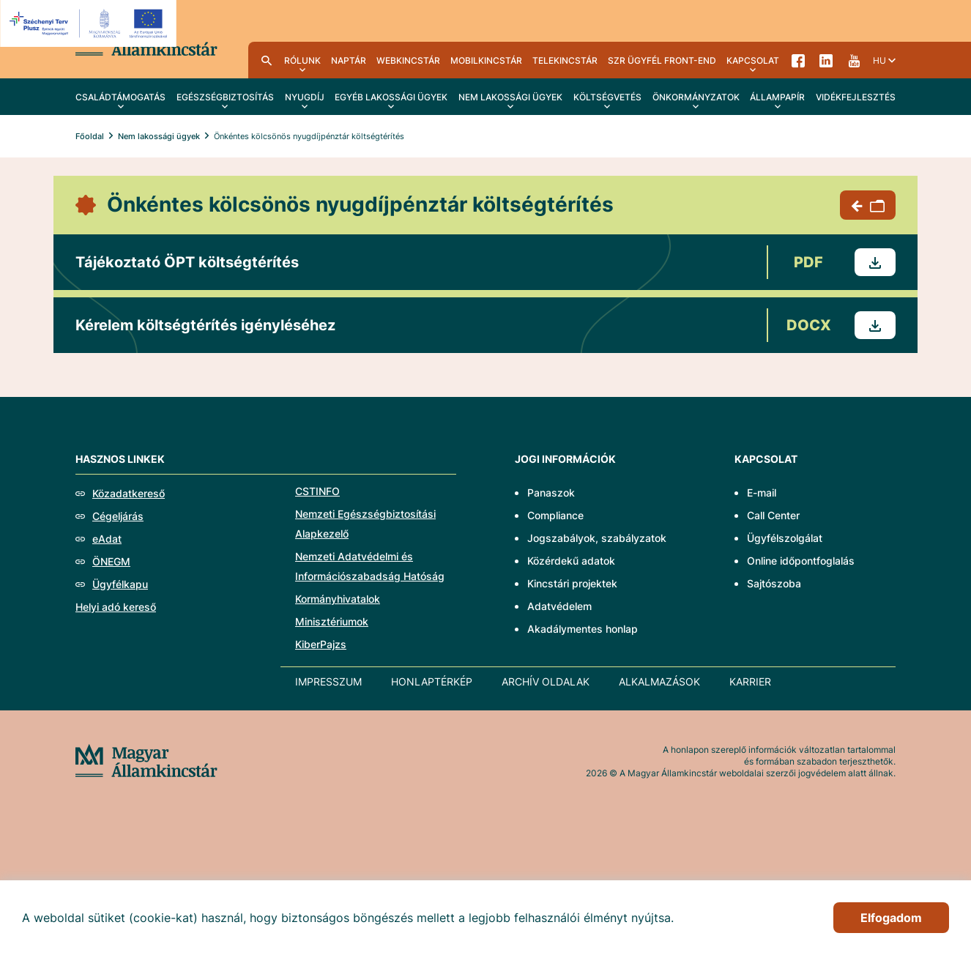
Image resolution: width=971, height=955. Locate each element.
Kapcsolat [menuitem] (752, 60)
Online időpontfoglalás (801, 560)
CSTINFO (317, 491)
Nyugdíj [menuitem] (304, 97)
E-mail (761, 492)
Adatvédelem (559, 606)
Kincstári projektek (572, 583)
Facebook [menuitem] (798, 60)
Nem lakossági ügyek (159, 136)
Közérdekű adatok (571, 560)
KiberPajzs (320, 644)
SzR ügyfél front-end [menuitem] (662, 60)
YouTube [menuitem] (854, 60)
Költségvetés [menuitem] (607, 97)
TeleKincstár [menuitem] (565, 60)
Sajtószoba (774, 583)
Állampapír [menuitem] (777, 97)
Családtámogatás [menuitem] (120, 97)
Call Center (773, 515)
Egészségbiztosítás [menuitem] (225, 97)
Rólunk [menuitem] (302, 60)
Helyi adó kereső (115, 607)
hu (879, 60)
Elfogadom (891, 917)
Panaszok (551, 492)
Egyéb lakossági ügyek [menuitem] (391, 97)
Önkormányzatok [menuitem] (696, 97)
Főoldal (89, 136)
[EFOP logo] (90, 23)
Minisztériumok (331, 621)
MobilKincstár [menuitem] (486, 60)
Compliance (555, 515)
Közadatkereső (128, 493)
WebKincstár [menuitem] (408, 60)
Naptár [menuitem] (348, 60)
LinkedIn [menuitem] (826, 60)
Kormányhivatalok (337, 598)
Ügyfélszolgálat (784, 538)
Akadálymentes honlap (582, 629)
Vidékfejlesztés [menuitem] (856, 97)
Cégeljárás (118, 516)
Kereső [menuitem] (266, 60)
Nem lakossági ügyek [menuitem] (510, 97)
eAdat (107, 538)
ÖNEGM (111, 561)
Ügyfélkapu (120, 584)
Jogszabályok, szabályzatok (596, 538)
